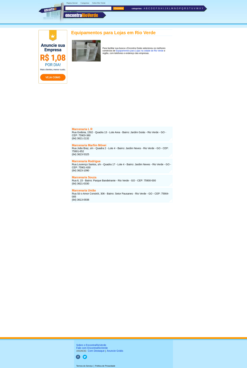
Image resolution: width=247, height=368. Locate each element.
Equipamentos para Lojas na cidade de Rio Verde (139, 50)
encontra (81, 15)
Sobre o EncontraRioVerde (91, 345)
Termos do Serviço (84, 366)
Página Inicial (72, 3)
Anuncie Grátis (115, 350)
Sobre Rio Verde (98, 3)
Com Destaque (96, 350)
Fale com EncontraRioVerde (92, 347)
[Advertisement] (121, 90)
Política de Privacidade (105, 366)
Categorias (85, 3)
